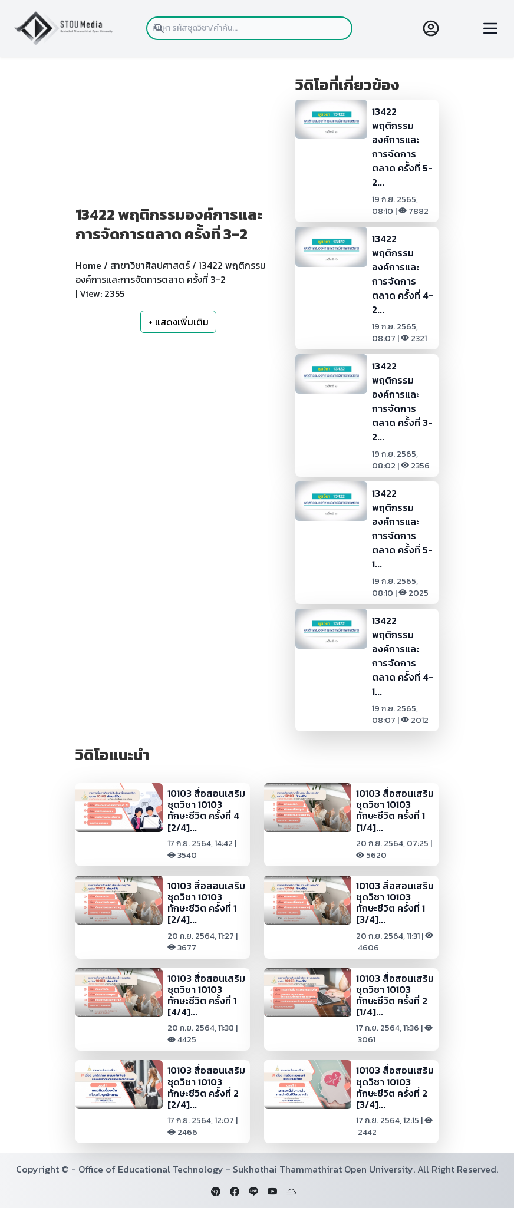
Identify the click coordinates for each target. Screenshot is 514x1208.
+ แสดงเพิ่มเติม (178, 322)
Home (88, 265)
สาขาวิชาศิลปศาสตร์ (150, 265)
